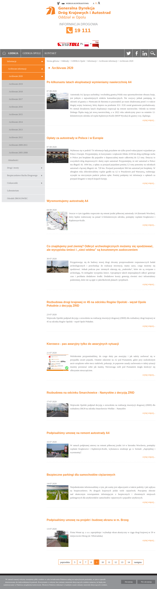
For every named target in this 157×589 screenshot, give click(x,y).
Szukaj (153, 53)
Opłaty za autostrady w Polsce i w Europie (75, 138)
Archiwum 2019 (16, 84)
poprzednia (65, 562)
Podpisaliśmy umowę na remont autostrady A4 (78, 432)
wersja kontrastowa (77, 3)
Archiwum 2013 (16, 129)
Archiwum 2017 (16, 99)
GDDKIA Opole (32, 53)
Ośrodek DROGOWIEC (17, 198)
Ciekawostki (12, 183)
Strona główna (53, 61)
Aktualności (13, 160)
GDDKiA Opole (78, 61)
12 (116, 562)
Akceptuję (129, 582)
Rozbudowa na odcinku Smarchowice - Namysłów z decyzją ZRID (90, 392)
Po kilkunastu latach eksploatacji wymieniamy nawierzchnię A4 (89, 82)
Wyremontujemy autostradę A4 (67, 200)
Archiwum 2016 (16, 107)
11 (109, 562)
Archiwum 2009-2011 (18, 145)
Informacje (11, 61)
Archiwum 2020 (16, 76)
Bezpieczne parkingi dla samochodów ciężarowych (81, 474)
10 (102, 562)
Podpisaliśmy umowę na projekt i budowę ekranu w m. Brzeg (88, 519)
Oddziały (65, 61)
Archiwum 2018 (16, 91)
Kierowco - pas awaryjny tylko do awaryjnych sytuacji (83, 343)
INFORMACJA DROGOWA (78, 30)
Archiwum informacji (17, 69)
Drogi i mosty (13, 168)
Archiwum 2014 (16, 122)
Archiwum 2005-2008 (18, 152)
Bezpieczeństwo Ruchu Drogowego (22, 175)
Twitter (128, 53)
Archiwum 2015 (16, 114)
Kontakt (50, 53)
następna (138, 562)
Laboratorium (13, 190)
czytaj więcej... (149, 120)
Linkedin (145, 53)
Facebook (136, 53)
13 (122, 562)
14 (129, 562)
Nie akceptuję (146, 582)
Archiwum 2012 (16, 137)
